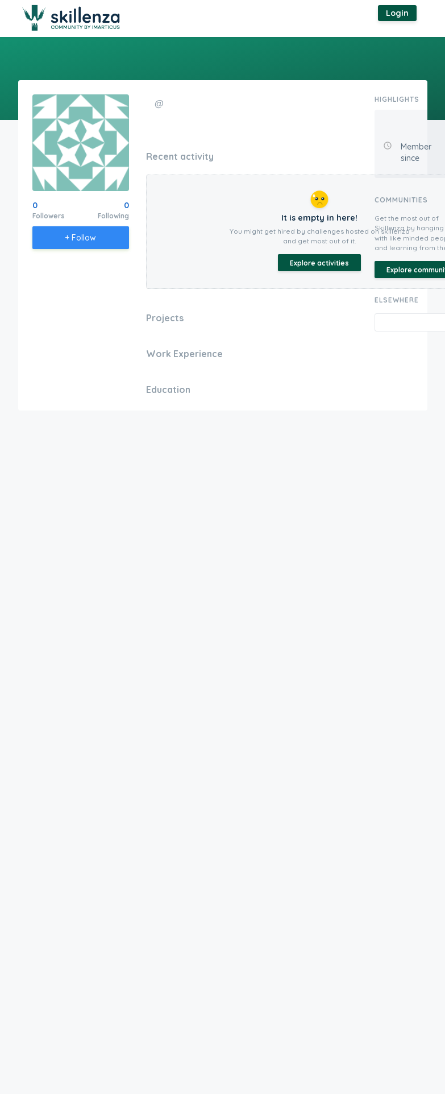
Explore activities (319, 263)
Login (397, 13)
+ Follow (80, 238)
